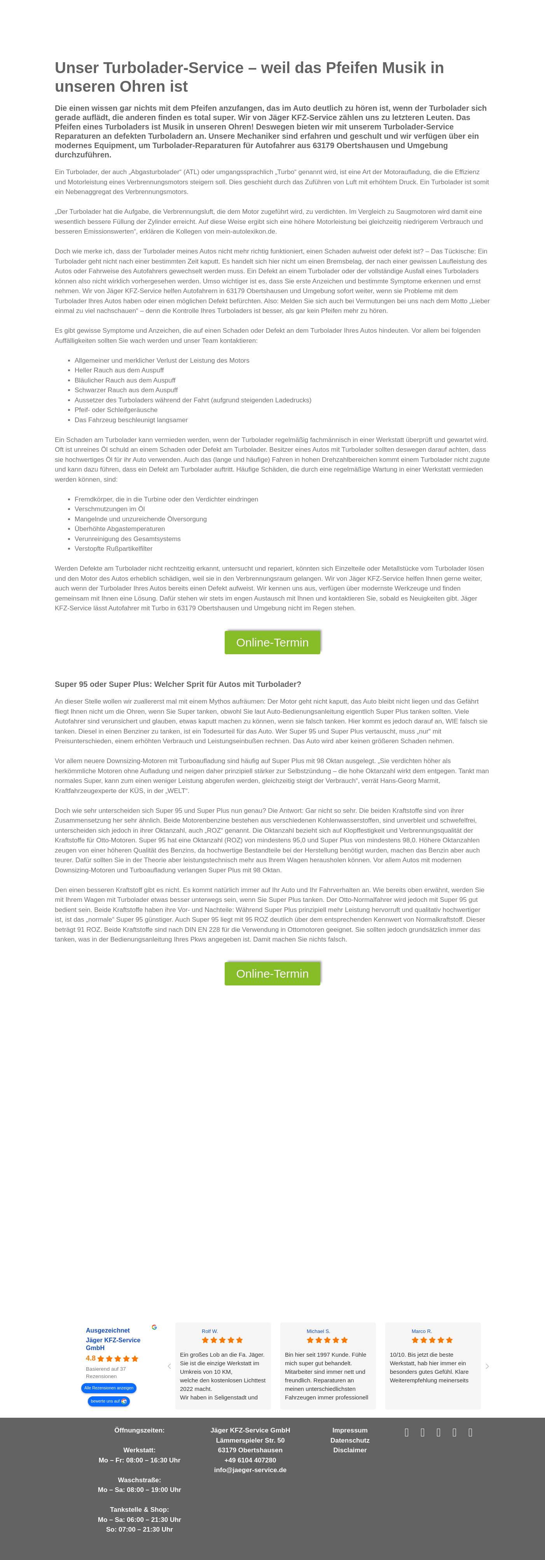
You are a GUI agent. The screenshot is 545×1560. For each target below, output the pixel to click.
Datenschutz (350, 1440)
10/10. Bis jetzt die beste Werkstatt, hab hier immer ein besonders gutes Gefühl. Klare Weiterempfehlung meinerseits (429, 1367)
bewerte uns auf (105, 1401)
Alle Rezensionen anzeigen (108, 1387)
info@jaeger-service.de (250, 1470)
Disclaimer (350, 1450)
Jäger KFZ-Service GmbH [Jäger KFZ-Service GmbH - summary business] (113, 1344)
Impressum (350, 1430)
